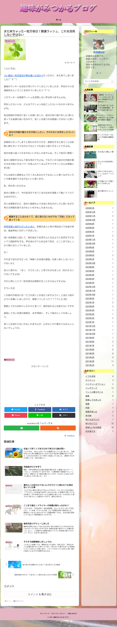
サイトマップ (44, 620)
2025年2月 (99, 232)
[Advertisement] (40, 383)
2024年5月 (99, 255)
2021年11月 (99, 330)
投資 (99, 404)
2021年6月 (99, 349)
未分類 (99, 416)
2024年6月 (99, 251)
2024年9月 (99, 247)
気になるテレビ (99, 419)
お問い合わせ (73, 620)
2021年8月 (99, 342)
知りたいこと (9, 359)
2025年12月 (99, 212)
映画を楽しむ (99, 412)
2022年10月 (99, 295)
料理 (99, 408)
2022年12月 (99, 287)
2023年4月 (99, 275)
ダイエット (99, 380)
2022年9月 (99, 298)
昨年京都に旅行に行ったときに (19, 226)
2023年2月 (99, 283)
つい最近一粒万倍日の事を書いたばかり (23, 75)
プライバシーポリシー (58, 620)
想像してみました (99, 400)
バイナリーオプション (99, 384)
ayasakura (98, 52)
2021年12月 (99, 326)
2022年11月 (99, 291)
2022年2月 (99, 318)
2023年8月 (99, 267)
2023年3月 (99, 279)
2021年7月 (99, 346)
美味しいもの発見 (99, 427)
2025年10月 (99, 220)
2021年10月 (99, 334)
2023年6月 (99, 271)
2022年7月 (99, 302)
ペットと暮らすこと (99, 392)
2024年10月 (99, 243)
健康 (99, 396)
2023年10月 (99, 263)
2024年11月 (99, 239)
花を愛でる (99, 431)
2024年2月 (99, 259)
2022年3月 (99, 314)
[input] (98, 81)
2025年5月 (99, 228)
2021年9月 (99, 338)
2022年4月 (99, 310)
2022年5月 (99, 306)
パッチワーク (99, 388)
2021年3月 (99, 361)
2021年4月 (99, 357)
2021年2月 (99, 365)
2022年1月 (99, 322)
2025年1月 (99, 236)
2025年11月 (99, 216)
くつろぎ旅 (99, 376)
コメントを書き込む (40, 601)
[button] (112, 81)
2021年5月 (99, 353)
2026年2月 (99, 208)
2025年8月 (99, 224)
